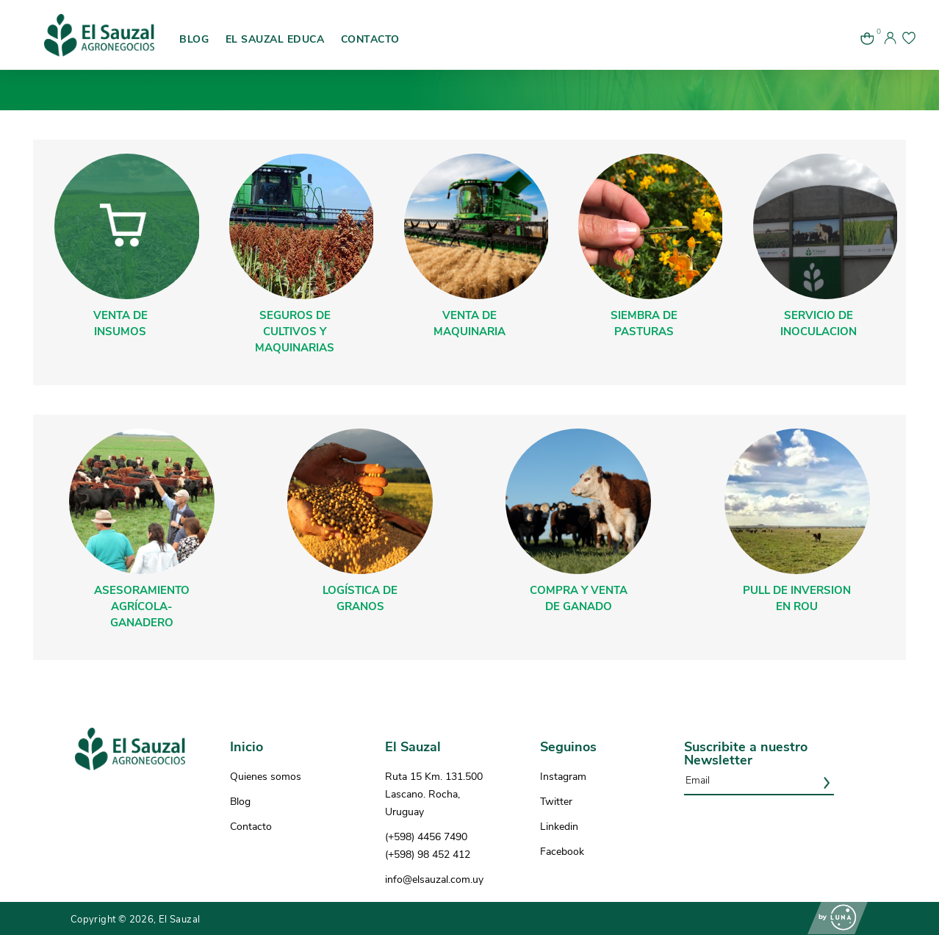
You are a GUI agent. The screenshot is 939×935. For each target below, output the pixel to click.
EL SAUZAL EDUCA (275, 39)
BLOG (194, 39)
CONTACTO (370, 39)
